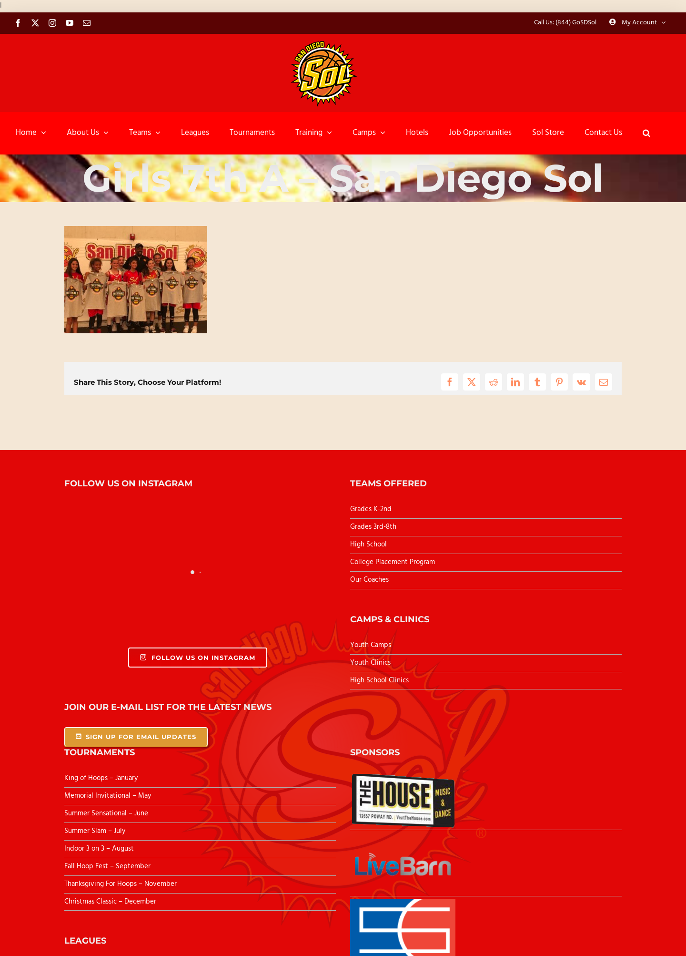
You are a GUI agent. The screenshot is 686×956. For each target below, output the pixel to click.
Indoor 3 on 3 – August (99, 848)
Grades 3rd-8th (373, 527)
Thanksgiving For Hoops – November (120, 884)
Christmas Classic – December (110, 901)
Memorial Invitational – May (107, 796)
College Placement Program (392, 562)
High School (368, 544)
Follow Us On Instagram (197, 657)
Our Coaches (369, 580)
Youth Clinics (370, 662)
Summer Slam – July (95, 831)
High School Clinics (379, 680)
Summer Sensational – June (107, 813)
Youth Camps (370, 645)
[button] (646, 133)
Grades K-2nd (371, 509)
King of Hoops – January (101, 778)
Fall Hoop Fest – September (108, 866)
